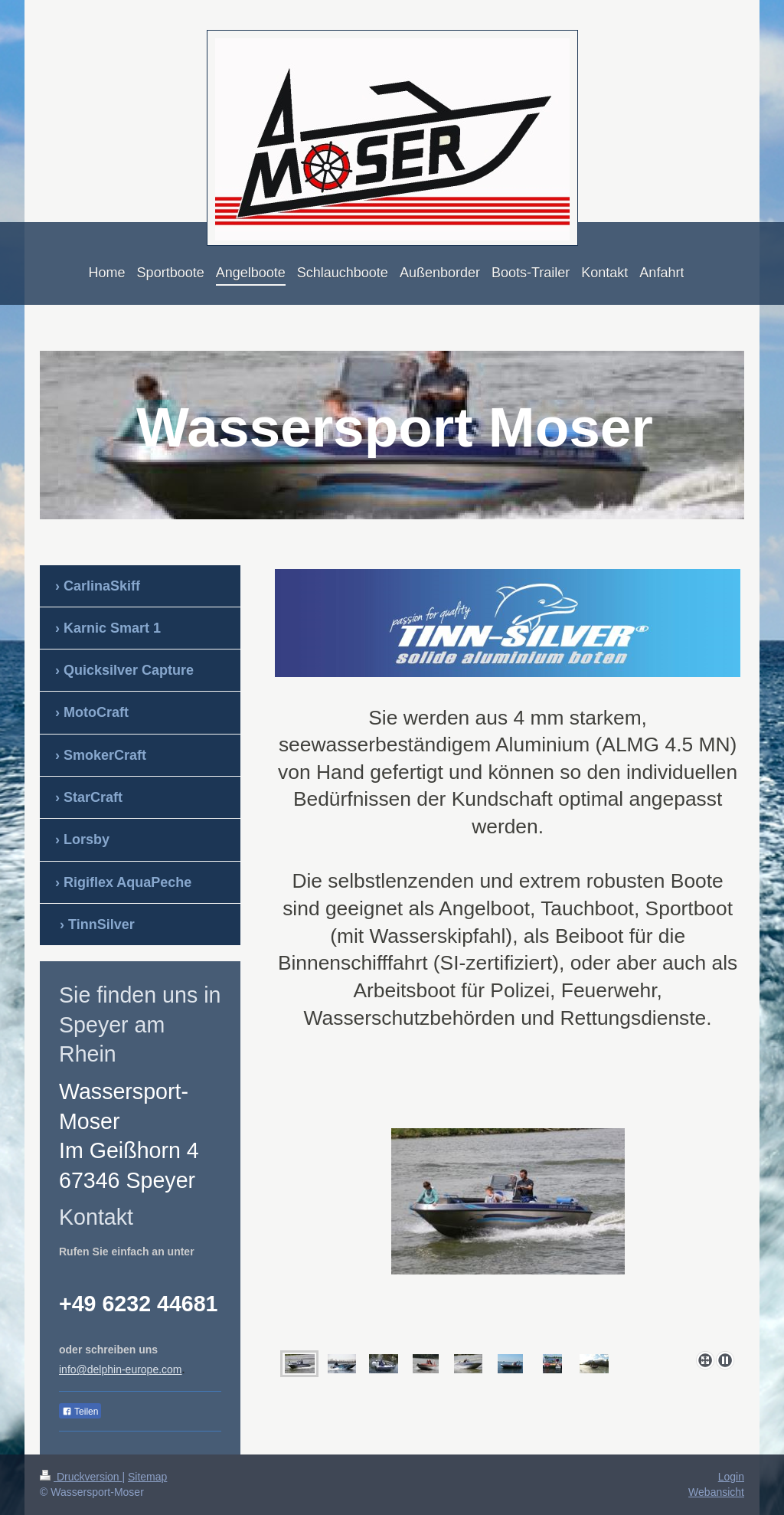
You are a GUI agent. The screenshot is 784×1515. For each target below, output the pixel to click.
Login (731, 1477)
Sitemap (147, 1477)
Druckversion (81, 1477)
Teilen (80, 1411)
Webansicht (716, 1492)
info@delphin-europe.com (120, 1369)
